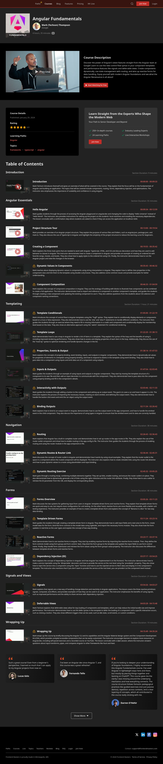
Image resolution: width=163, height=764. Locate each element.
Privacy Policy (151, 757)
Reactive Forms (45, 536)
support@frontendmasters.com (144, 748)
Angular (13, 140)
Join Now (142, 4)
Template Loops (46, 332)
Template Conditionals (49, 312)
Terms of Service (138, 757)
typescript (29, 150)
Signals (41, 584)
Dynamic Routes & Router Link (54, 452)
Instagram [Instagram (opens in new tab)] (155, 735)
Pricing (80, 3)
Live (24, 748)
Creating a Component (45, 246)
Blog (58, 3)
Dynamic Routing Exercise (51, 471)
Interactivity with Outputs (51, 387)
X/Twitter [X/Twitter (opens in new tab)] (137, 735)
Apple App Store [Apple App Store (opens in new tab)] (132, 742)
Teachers (40, 748)
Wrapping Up (44, 631)
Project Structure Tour (45, 227)
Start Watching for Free (96, 85)
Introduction (40, 181)
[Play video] (42, 71)
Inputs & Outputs (46, 369)
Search (132, 3)
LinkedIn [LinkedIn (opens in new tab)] (143, 735)
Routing (41, 434)
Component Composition (51, 284)
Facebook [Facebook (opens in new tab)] (149, 735)
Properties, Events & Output (52, 350)
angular (40, 150)
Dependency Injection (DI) (51, 556)
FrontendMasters (18, 3)
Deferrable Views (46, 603)
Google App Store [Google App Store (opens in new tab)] (149, 742)
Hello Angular (40, 209)
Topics (31, 748)
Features (69, 3)
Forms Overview (46, 499)
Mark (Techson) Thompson (56, 25)
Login (154, 3)
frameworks (15, 150)
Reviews (49, 748)
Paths (37, 3)
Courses (48, 3)
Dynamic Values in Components (54, 265)
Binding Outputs (46, 406)
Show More (81, 715)
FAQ (63, 748)
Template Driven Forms (50, 518)
